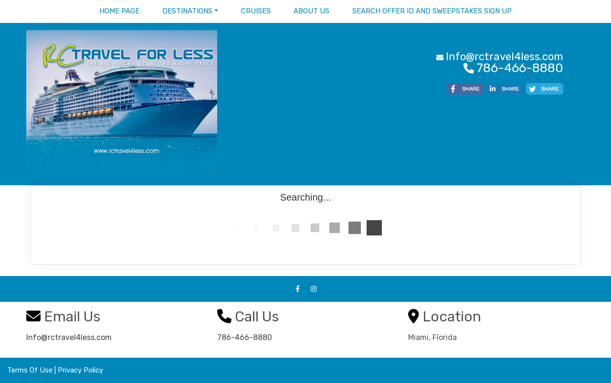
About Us (311, 11)
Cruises (256, 11)
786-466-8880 (244, 337)
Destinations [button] (187, 11)
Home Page (119, 11)
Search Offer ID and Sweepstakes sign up (432, 11)
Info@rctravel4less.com (69, 337)
